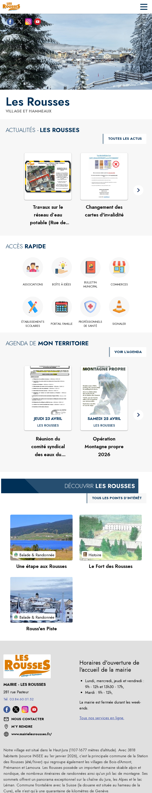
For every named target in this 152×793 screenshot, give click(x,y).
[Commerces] (119, 284)
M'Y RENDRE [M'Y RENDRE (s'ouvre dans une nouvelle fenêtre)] (22, 726)
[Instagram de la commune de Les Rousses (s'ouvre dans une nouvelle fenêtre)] (27, 22)
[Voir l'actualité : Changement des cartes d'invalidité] (104, 176)
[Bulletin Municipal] (90, 284)
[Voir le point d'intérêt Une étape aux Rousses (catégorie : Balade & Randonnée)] (41, 537)
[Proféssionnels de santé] (90, 324)
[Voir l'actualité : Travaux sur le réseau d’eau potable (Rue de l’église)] (47, 176)
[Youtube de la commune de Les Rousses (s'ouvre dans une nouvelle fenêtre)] (36, 22)
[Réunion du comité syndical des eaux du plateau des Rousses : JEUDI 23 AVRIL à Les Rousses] (48, 425)
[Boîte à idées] (61, 284)
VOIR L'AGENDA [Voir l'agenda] (128, 351)
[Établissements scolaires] (33, 324)
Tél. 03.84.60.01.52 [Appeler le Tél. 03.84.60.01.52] (18, 699)
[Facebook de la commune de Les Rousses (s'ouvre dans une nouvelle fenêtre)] (9, 22)
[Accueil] (11, 6)
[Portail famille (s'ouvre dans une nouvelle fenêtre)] (61, 324)
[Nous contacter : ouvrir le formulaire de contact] (27, 719)
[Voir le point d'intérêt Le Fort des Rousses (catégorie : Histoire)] (110, 537)
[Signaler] (119, 324)
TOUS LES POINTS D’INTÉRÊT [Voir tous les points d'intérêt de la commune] (117, 498)
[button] (138, 190)
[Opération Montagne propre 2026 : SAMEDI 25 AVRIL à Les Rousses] (104, 425)
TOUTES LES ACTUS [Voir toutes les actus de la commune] (125, 138)
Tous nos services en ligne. (101, 718)
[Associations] (33, 284)
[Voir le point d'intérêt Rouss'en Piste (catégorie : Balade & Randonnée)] (41, 600)
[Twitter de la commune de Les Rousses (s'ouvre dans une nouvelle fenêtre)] (18, 22)
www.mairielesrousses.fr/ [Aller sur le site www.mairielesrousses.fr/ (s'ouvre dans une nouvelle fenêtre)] (31, 734)
